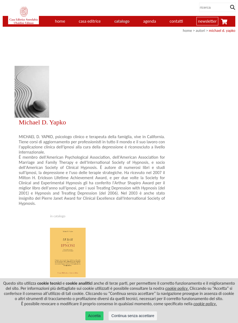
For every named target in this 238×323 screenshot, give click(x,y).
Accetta (94, 316)
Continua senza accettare (132, 316)
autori (200, 30)
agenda (149, 21)
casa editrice (90, 21)
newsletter (207, 21)
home (60, 21)
